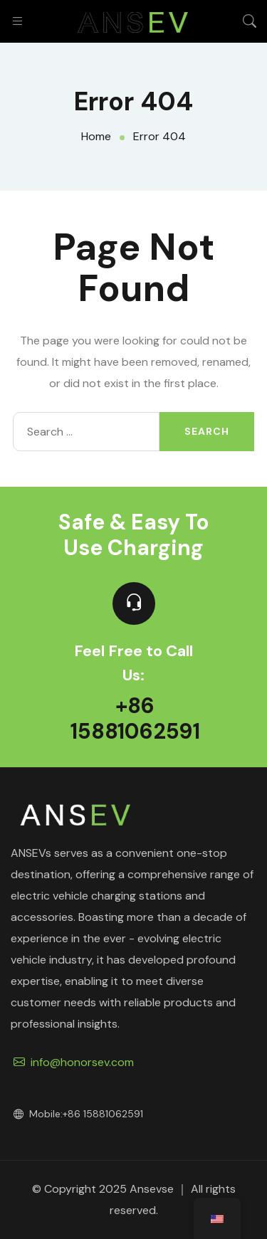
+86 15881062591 (135, 718)
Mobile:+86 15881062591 (78, 1113)
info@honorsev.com (74, 1062)
